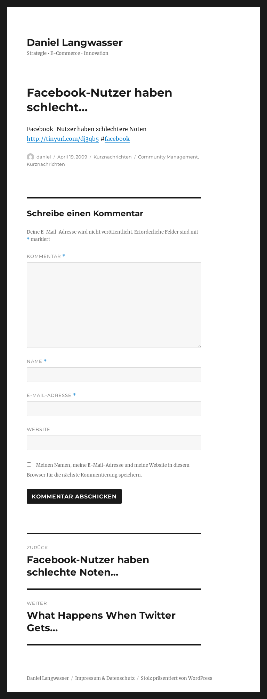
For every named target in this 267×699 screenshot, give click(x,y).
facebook (117, 138)
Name (37, 361)
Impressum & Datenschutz (105, 678)
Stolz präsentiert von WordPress (176, 678)
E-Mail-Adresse (51, 395)
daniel (44, 157)
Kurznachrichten (113, 157)
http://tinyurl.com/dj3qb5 (63, 138)
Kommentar (46, 256)
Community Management (168, 157)
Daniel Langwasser (75, 42)
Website (38, 429)
